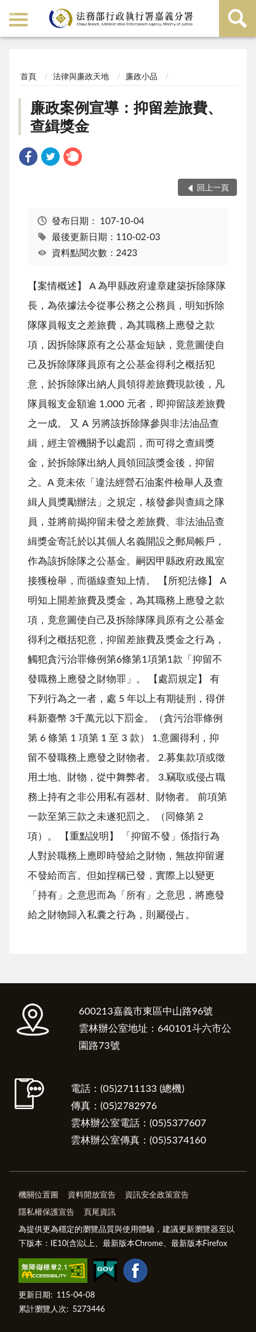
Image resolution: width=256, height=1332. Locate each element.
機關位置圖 (38, 1194)
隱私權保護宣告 (46, 1212)
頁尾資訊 (100, 1212)
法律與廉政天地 (81, 76)
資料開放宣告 (92, 1194)
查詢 (237, 18)
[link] (28, 158)
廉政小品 (142, 76)
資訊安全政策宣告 (157, 1194)
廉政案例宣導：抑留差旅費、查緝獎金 (126, 116)
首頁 (28, 76)
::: (11, 11)
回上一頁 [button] (213, 187)
